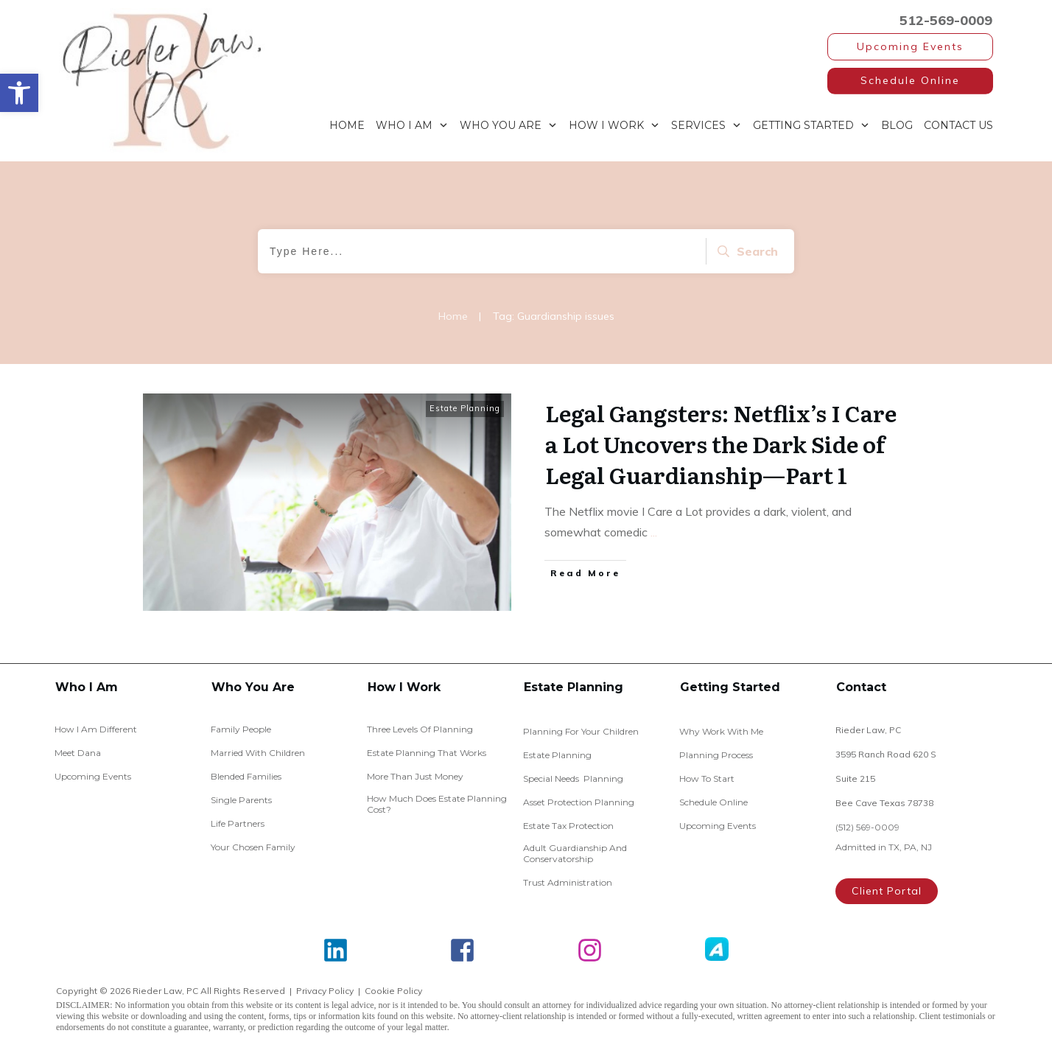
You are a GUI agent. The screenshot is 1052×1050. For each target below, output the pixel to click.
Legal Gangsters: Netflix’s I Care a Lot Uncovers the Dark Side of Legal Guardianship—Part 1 (721, 443)
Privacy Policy (325, 990)
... (654, 532)
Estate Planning (464, 408)
